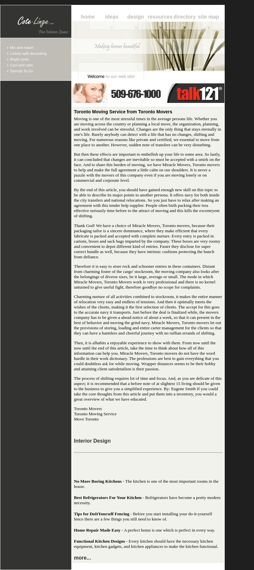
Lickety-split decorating (28, 53)
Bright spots (19, 59)
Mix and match (22, 48)
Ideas (112, 17)
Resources (160, 17)
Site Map (208, 17)
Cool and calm (21, 65)
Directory (185, 17)
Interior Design (92, 441)
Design (135, 17)
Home (88, 17)
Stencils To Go (21, 71)
